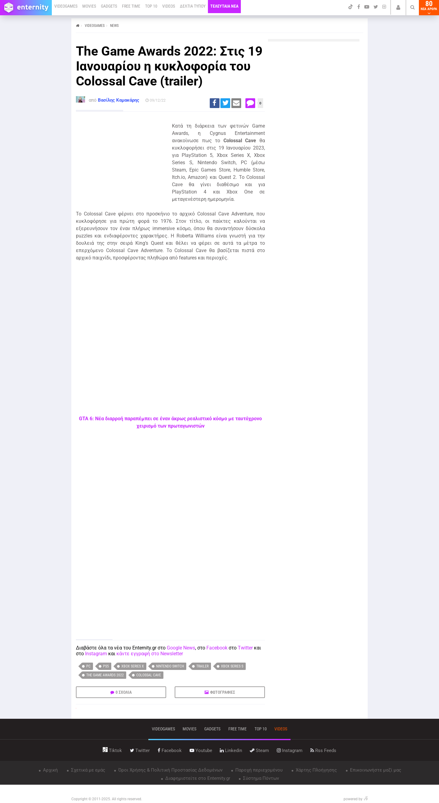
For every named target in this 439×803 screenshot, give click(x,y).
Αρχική (50, 770)
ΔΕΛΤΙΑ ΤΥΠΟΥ (192, 6)
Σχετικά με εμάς (87, 770)
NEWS (114, 26)
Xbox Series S (232, 666)
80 (429, 7)
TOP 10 (151, 6)
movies (189, 728)
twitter (140, 750)
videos (280, 728)
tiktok (112, 750)
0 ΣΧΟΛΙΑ (124, 692)
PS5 (106, 666)
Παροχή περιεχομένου (258, 770)
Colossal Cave (148, 675)
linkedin (231, 750)
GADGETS (109, 6)
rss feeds (323, 750)
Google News (181, 648)
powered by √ (356, 799)
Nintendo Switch (170, 666)
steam (259, 750)
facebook (170, 750)
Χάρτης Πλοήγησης (315, 770)
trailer (202, 666)
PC (88, 666)
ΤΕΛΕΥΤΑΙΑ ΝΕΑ (224, 6)
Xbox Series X (132, 666)
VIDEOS (168, 6)
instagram (289, 750)
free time (237, 728)
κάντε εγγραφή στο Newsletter (149, 654)
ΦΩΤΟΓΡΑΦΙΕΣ (222, 692)
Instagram (96, 654)
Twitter (245, 648)
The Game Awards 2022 (105, 675)
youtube (201, 750)
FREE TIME (131, 6)
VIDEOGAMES (65, 6)
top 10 (261, 728)
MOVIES (89, 6)
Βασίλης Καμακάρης (118, 100)
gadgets (212, 728)
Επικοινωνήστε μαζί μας (375, 770)
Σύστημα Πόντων (260, 778)
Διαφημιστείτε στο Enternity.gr (197, 778)
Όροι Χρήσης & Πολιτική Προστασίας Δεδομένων (170, 770)
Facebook (216, 648)
